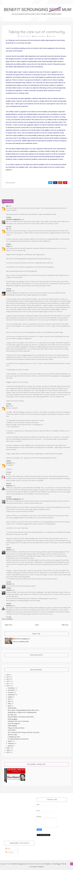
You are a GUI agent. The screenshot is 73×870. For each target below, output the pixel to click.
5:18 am (8, 404)
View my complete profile (21, 641)
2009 (8, 748)
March (10, 741)
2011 (8, 683)
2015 (8, 675)
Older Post (65, 625)
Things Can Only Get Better (16, 728)
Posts (7, 848)
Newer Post (8, 625)
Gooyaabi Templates (37, 867)
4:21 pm (8, 226)
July (9, 699)
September (11, 694)
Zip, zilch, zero (12, 714)
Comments (9, 852)
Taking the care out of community (18, 721)
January (10, 746)
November (11, 690)
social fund (50, 56)
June (9, 701)
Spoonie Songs (12, 734)
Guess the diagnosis (14, 723)
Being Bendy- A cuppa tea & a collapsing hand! (22, 712)
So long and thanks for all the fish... (18, 739)
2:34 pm (8, 588)
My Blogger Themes (60, 864)
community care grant (24, 43)
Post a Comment (7, 619)
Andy (7, 246)
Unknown (9, 463)
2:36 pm (8, 603)
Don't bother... (12, 730)
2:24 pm (8, 582)
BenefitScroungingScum (13, 219)
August (10, 697)
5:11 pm (8, 617)
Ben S (8, 406)
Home (37, 625)
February (11, 743)
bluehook (9, 485)
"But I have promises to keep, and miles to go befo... (24, 732)
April (9, 706)
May (9, 703)
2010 (8, 686)
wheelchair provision (14, 127)
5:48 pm (8, 461)
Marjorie (8, 550)
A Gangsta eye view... (14, 737)
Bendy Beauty (12, 708)
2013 (8, 679)
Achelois (8, 291)
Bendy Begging (12, 719)
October (10, 692)
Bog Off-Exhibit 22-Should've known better (21, 717)
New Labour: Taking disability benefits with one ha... (23, 710)
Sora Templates (46, 864)
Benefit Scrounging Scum (19, 864)
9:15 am (8, 497)
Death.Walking (12, 726)
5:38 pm (8, 244)
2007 (8, 752)
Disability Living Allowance (50, 111)
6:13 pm (8, 472)
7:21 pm (8, 289)
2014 (8, 677)
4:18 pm (8, 217)
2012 (8, 681)
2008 (8, 750)
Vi (6, 474)
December (11, 688)
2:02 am (8, 483)
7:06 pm (8, 548)
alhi (7, 206)
